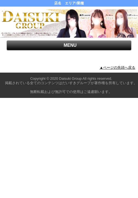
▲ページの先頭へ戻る (117, 67)
